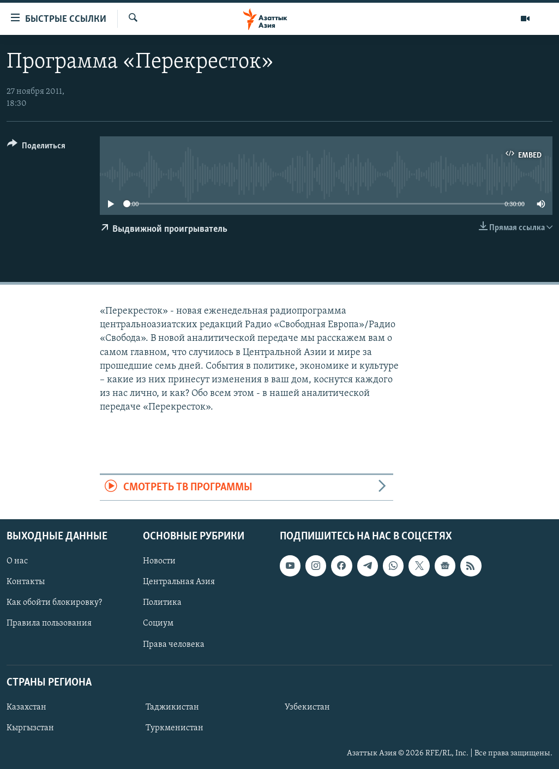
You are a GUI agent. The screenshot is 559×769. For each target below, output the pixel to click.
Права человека (174, 644)
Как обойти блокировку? (54, 602)
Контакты (26, 582)
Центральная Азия (179, 582)
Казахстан (26, 707)
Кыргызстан (30, 728)
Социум (158, 623)
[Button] (36, 147)
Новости (159, 561)
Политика (162, 602)
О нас (17, 561)
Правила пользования (49, 623)
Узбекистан (307, 707)
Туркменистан (174, 728)
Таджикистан (172, 707)
